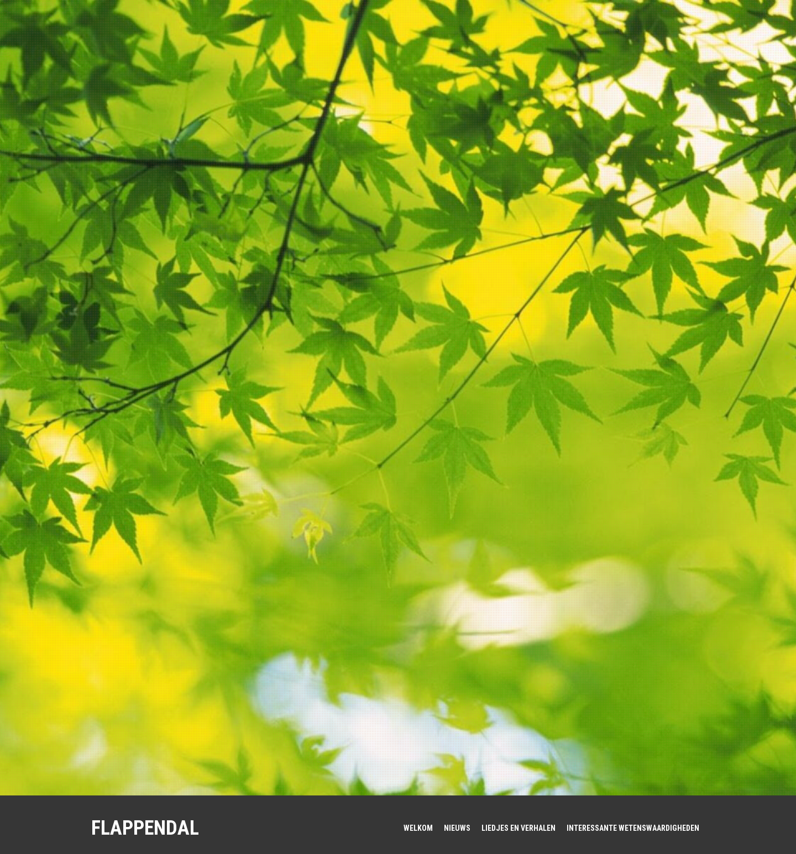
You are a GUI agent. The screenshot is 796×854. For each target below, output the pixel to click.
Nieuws (457, 828)
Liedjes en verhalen (518, 828)
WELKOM (418, 828)
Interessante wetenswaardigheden (633, 828)
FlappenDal (145, 828)
